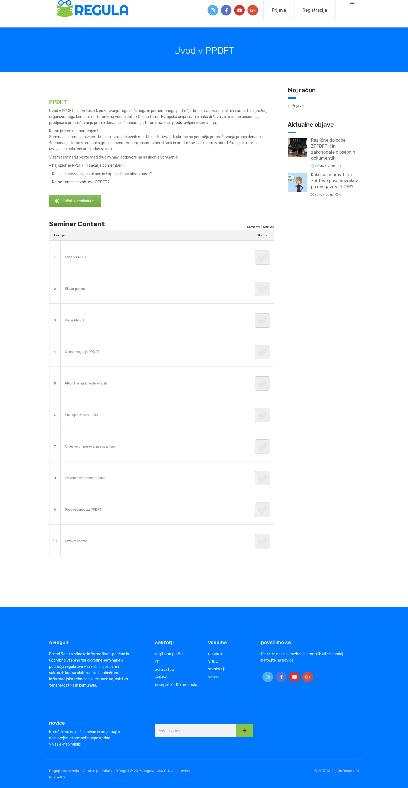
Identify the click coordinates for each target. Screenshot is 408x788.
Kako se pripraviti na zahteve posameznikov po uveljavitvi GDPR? (334, 180)
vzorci (213, 676)
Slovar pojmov (75, 289)
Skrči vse (268, 226)
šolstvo (161, 677)
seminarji (216, 668)
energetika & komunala (176, 684)
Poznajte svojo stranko (81, 415)
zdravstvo (164, 669)
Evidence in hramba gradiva (85, 478)
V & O (213, 661)
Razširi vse (254, 226)
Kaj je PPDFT (75, 320)
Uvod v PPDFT (76, 257)
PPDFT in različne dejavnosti (86, 383)
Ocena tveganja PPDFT (82, 352)
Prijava (279, 10)
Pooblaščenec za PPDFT (83, 509)
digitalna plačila (169, 654)
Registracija (315, 10)
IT (157, 661)
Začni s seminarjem (75, 201)
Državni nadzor (76, 541)
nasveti (215, 653)
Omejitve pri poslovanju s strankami (90, 446)
